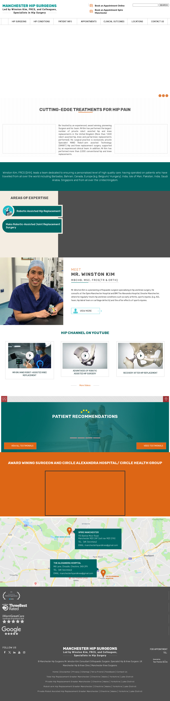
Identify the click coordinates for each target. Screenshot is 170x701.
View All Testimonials (22, 446)
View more (86, 310)
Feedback (110, 672)
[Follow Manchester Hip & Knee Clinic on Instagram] (24, 652)
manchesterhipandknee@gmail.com (101, 545)
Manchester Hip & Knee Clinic (76, 665)
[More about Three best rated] (85, 607)
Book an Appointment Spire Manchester (109, 11)
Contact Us (121, 672)
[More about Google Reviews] (85, 631)
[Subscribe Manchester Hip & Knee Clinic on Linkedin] (14, 652)
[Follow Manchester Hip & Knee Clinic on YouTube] (19, 652)
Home (4, 22)
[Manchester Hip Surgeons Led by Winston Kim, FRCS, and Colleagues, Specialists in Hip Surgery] (31, 9)
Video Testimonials (153, 446)
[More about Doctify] (85, 595)
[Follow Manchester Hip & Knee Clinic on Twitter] (9, 652)
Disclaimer (65, 672)
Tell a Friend (97, 672)
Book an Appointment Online (110, 5)
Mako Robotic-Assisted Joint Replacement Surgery (33, 226)
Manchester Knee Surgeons (104, 665)
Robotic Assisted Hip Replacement (39, 211)
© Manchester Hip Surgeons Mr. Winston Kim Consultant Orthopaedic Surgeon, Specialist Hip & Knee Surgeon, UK (90, 661)
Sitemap (85, 672)
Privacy (76, 672)
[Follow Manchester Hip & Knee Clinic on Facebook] (5, 652)
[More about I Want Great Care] (85, 619)
